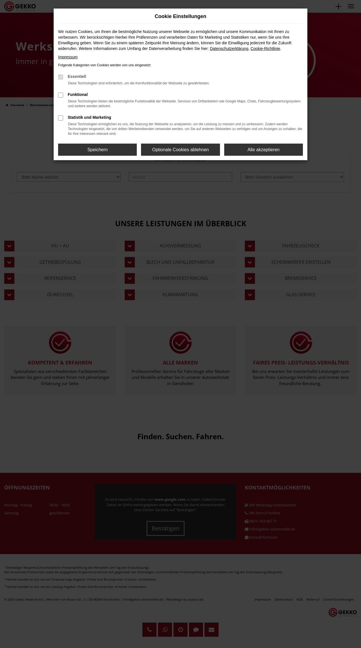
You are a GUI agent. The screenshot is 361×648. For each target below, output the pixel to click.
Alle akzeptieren (263, 149)
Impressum (68, 57)
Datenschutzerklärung (229, 48)
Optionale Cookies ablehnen (180, 149)
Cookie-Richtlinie (265, 48)
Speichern (97, 149)
